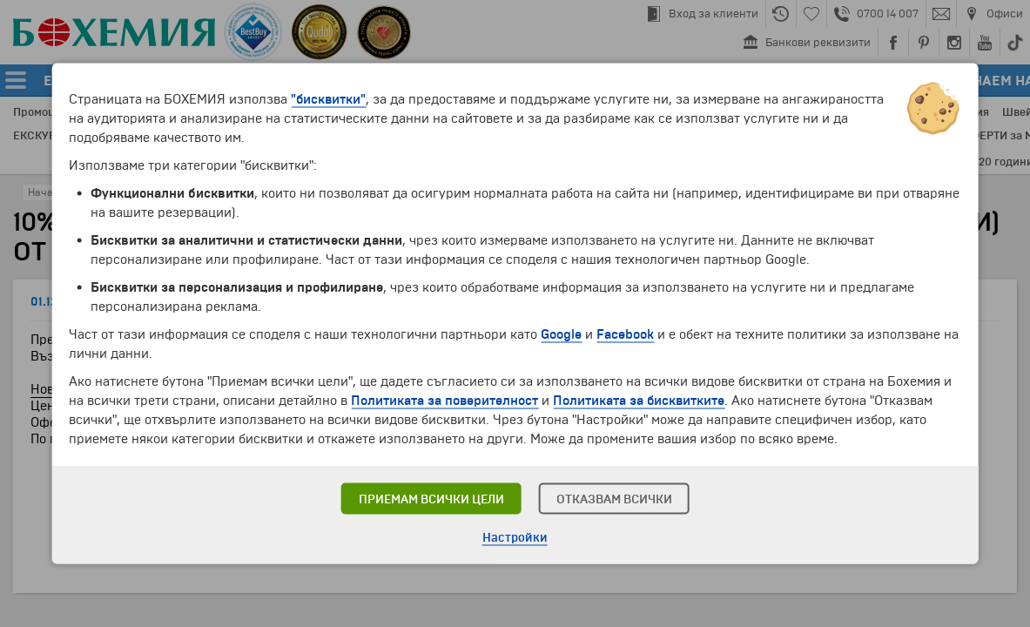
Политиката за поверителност (444, 400)
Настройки (515, 537)
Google (561, 334)
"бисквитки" (328, 99)
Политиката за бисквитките (638, 400)
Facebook (625, 334)
